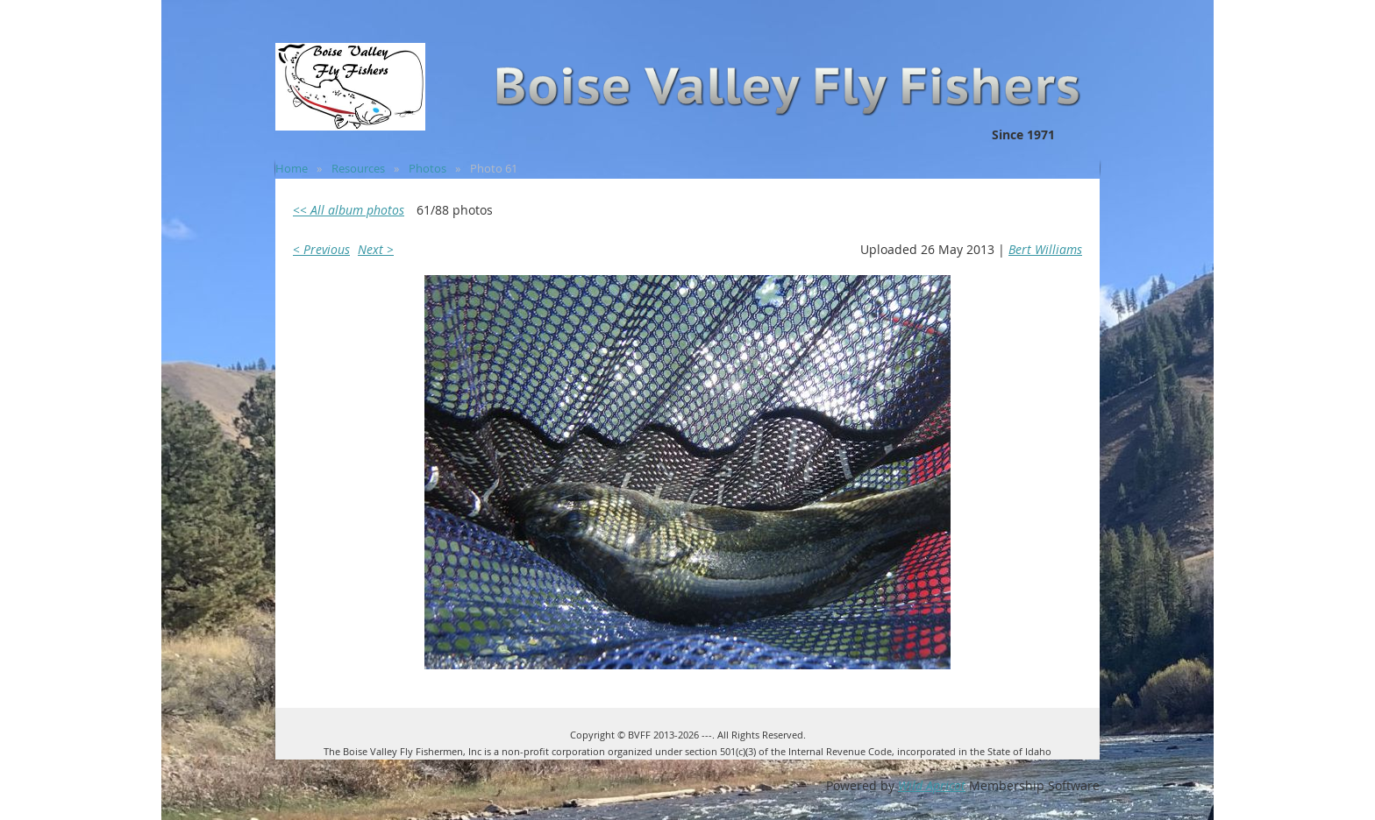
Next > (376, 249)
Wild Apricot (931, 785)
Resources (358, 168)
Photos (427, 168)
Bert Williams (1045, 249)
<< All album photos (348, 209)
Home (291, 168)
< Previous (321, 249)
